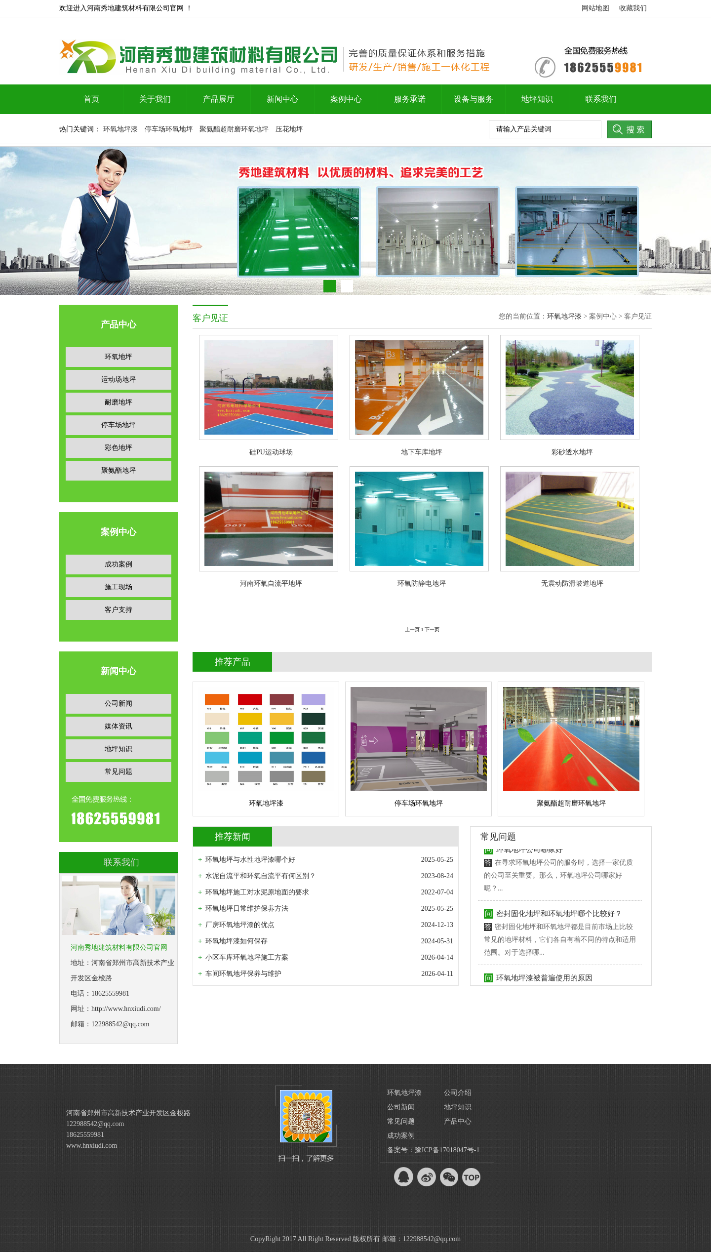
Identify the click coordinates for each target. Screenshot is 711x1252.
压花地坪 (289, 129)
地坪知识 (537, 99)
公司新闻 (118, 703)
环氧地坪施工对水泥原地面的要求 (257, 892)
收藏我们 (633, 8)
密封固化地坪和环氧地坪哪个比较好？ (559, 920)
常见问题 (118, 771)
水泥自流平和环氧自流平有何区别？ (260, 876)
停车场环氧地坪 (169, 129)
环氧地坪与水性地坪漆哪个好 (250, 859)
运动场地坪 (118, 379)
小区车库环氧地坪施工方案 (246, 957)
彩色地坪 (118, 447)
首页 (91, 99)
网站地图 (595, 8)
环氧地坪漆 (120, 129)
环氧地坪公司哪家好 (529, 856)
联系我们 (601, 99)
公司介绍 (458, 1092)
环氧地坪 (118, 357)
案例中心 (346, 99)
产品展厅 (219, 99)
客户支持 (118, 609)
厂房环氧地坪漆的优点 (240, 925)
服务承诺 (410, 99)
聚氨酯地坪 (118, 470)
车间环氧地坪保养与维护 (243, 973)
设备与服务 (473, 99)
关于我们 (155, 99)
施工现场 (118, 587)
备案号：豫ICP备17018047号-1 (433, 1150)
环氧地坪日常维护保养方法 (246, 908)
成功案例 (118, 564)
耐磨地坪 (118, 402)
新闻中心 (282, 99)
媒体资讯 (118, 726)
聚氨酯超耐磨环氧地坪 (234, 129)
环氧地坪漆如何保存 (236, 941)
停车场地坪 (118, 425)
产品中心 (458, 1121)
